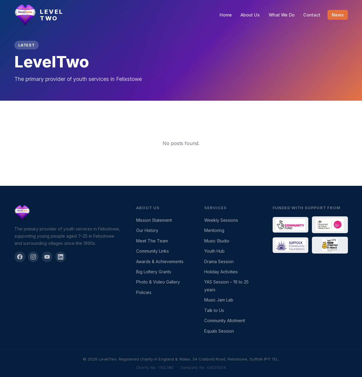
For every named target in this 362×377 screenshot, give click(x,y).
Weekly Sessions (221, 220)
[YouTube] (47, 256)
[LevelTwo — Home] (39, 15)
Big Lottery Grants (153, 271)
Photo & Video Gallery (158, 281)
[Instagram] (33, 256)
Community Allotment (224, 320)
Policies (143, 292)
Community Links (152, 251)
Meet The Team (152, 240)
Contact (311, 14)
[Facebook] (19, 256)
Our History (147, 230)
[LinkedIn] (60, 256)
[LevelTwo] (68, 213)
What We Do (282, 14)
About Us (250, 14)
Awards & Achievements (160, 261)
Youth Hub (214, 251)
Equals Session (219, 331)
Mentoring (214, 230)
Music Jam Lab (218, 299)
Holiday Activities (221, 271)
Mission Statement (154, 220)
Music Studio (216, 240)
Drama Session (219, 261)
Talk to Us (214, 310)
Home (226, 14)
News (338, 14)
